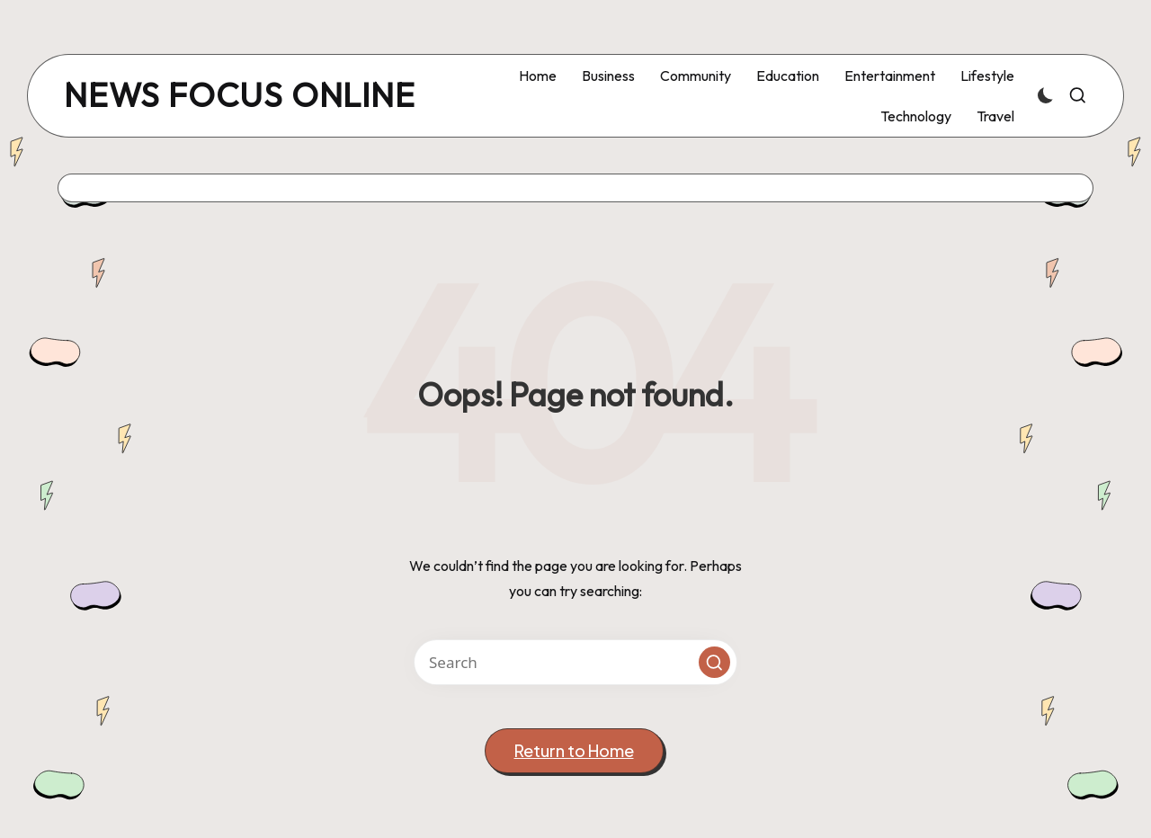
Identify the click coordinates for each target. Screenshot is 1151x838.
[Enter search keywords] (575, 662)
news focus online (239, 95)
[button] (714, 662)
